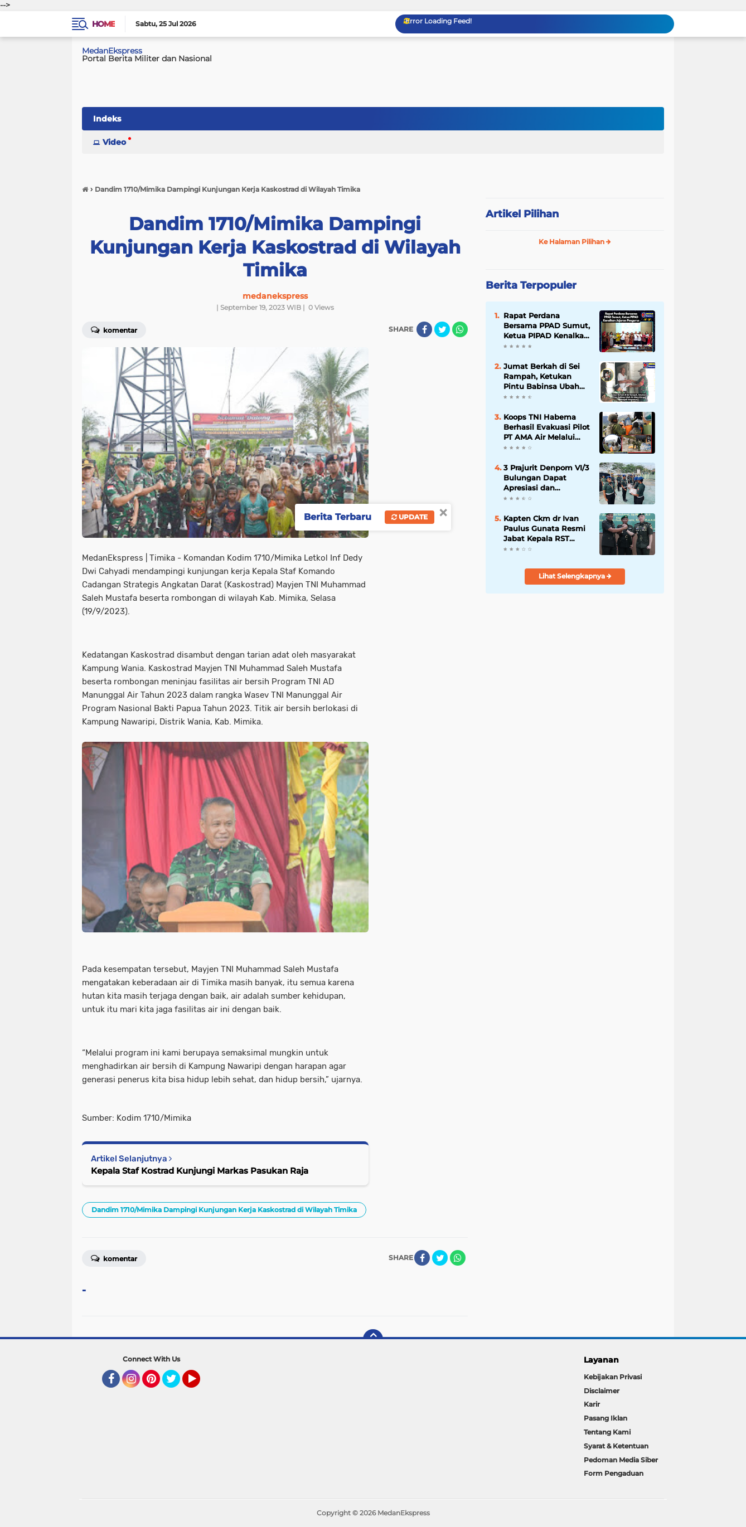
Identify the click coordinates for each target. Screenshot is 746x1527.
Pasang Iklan (605, 1418)
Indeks (107, 119)
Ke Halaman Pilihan (575, 241)
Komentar (114, 329)
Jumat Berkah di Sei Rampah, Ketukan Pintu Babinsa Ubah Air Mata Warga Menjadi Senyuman (541, 377)
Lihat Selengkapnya (575, 576)
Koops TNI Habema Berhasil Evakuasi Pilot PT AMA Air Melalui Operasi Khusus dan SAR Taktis (546, 427)
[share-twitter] (442, 329)
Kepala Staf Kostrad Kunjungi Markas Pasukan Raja (199, 1170)
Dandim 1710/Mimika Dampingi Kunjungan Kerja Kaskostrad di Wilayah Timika (224, 1209)
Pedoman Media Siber (621, 1460)
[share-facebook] (424, 329)
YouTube (199, 1384)
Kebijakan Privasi (613, 1377)
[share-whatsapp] (460, 329)
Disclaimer (601, 1391)
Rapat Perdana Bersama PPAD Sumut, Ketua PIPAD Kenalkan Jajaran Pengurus (546, 326)
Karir (592, 1404)
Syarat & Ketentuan (616, 1446)
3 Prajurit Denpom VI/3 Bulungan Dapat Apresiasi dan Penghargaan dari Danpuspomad (546, 478)
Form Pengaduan (613, 1473)
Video (114, 142)
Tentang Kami (607, 1432)
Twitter (176, 1384)
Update (409, 517)
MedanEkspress (112, 51)
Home (103, 24)
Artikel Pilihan (522, 214)
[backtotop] (373, 1339)
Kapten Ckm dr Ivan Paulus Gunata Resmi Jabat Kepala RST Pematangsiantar (544, 529)
